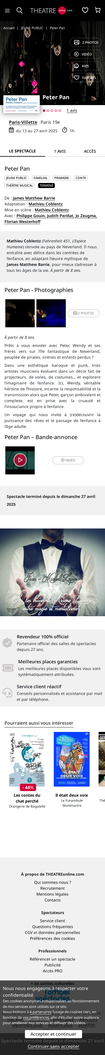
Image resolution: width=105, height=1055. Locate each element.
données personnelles (59, 932)
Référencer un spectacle (52, 959)
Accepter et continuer (53, 1034)
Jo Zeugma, (86, 215)
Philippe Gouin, (31, 215)
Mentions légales (52, 894)
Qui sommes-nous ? (52, 882)
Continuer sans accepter (54, 1046)
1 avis (72, 110)
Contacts (53, 900)
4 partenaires (41, 1011)
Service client (52, 920)
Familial (41, 178)
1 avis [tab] (60, 151)
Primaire (61, 178)
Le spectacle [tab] (22, 151)
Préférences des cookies (52, 938)
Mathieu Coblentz (46, 204)
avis (81, 66)
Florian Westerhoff (22, 221)
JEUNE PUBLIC (16, 178)
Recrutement (52, 888)
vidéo (83, 54)
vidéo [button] (68, 460)
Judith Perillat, (60, 215)
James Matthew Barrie (34, 198)
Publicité (53, 965)
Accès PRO (52, 970)
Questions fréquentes (52, 926)
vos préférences (36, 1017)
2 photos (86, 42)
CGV (28, 932)
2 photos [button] (83, 313)
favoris (85, 77)
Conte (81, 178)
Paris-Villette (23, 122)
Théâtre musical (19, 185)
